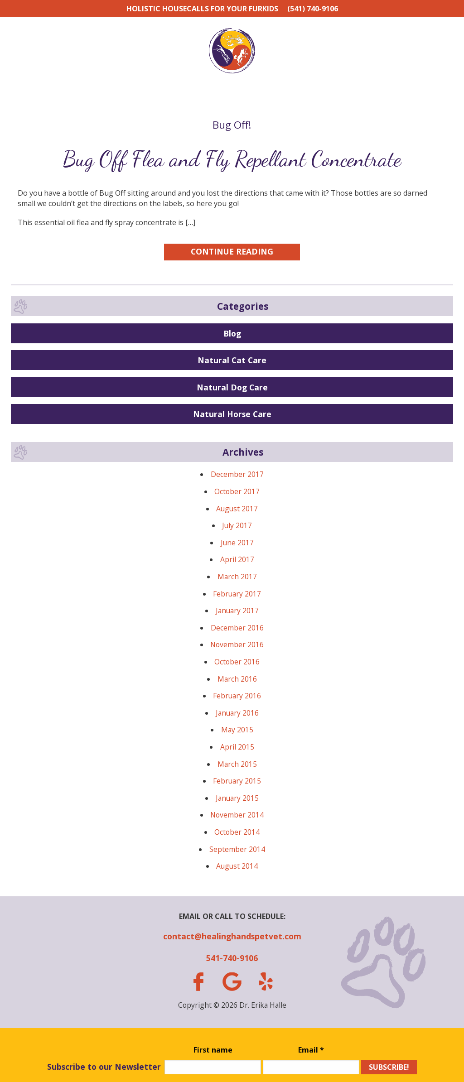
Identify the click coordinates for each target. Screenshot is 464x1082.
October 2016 (237, 662)
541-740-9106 (232, 957)
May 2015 (237, 730)
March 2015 (237, 764)
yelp (265, 981)
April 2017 (237, 559)
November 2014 (237, 815)
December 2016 (237, 628)
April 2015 (237, 747)
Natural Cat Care (232, 360)
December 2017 (237, 474)
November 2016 (237, 644)
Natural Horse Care (232, 414)
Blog (232, 333)
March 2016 (237, 679)
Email (311, 1050)
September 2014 (237, 849)
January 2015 (237, 798)
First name (212, 1050)
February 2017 (237, 594)
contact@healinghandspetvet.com (232, 936)
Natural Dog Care (232, 387)
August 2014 (237, 866)
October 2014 (237, 832)
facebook (198, 981)
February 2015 (237, 781)
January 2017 (237, 611)
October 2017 (237, 491)
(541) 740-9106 (312, 9)
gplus (232, 981)
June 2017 (237, 543)
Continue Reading (232, 251)
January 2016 (237, 713)
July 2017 (237, 525)
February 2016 (237, 696)
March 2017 (237, 577)
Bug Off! (232, 125)
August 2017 (237, 509)
